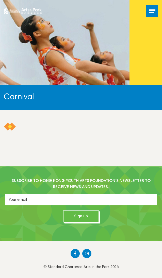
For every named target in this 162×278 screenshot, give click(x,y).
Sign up (81, 216)
